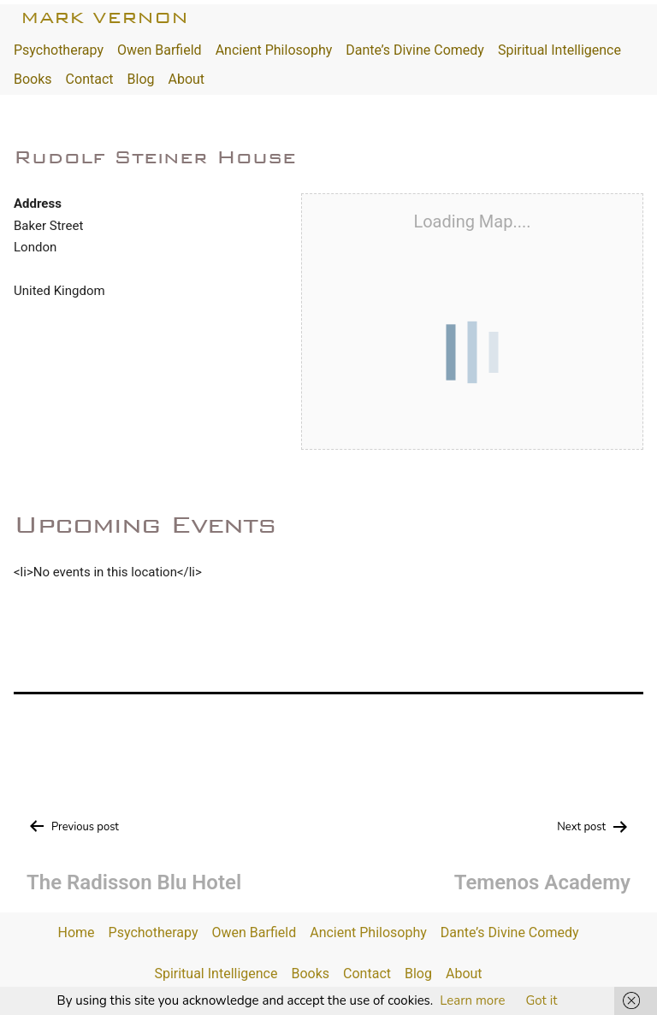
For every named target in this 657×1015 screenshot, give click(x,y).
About (186, 79)
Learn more (472, 1000)
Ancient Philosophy (274, 50)
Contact (90, 79)
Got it (541, 1000)
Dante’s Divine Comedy (415, 50)
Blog (141, 79)
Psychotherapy (59, 50)
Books (33, 79)
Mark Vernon (104, 17)
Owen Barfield (159, 50)
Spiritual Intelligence (559, 50)
